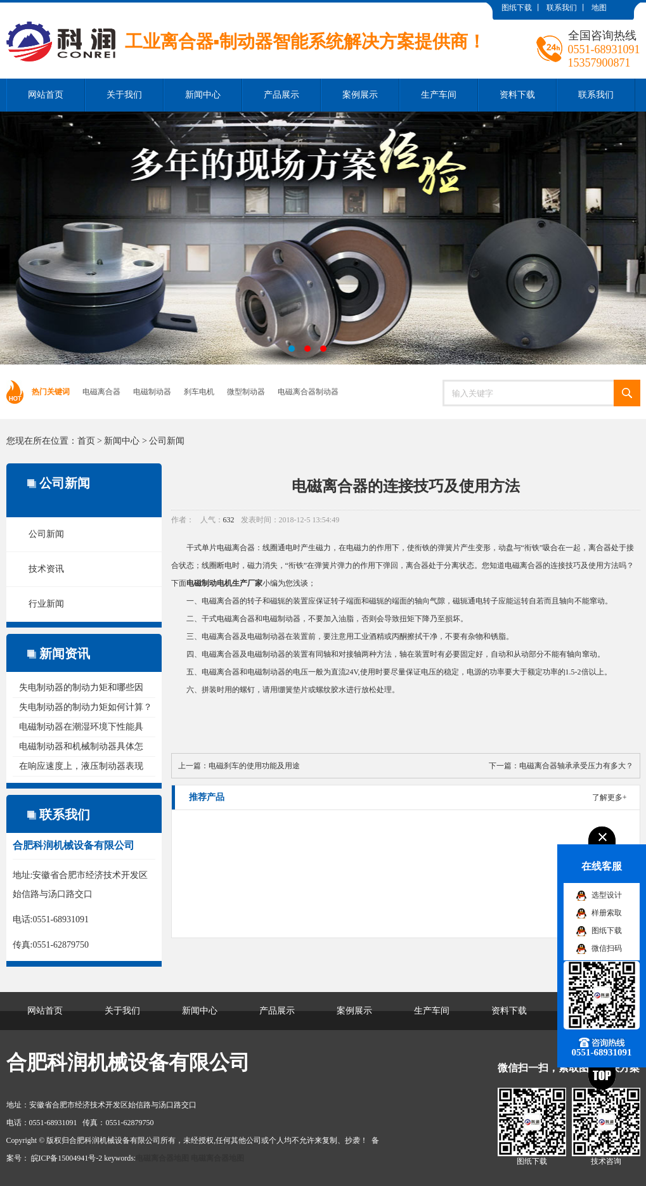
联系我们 (561, 7)
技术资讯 (46, 569)
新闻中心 (203, 95)
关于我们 (124, 95)
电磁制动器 (152, 391)
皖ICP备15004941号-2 (67, 1158)
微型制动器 (246, 391)
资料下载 (517, 95)
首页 (86, 441)
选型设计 (606, 895)
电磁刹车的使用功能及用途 (254, 765)
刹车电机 (199, 391)
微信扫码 (606, 948)
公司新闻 (166, 441)
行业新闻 (46, 604)
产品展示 (281, 95)
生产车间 (438, 95)
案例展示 (360, 95)
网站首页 (45, 95)
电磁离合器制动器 (308, 391)
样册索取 (606, 912)
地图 (599, 7)
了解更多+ (609, 797)
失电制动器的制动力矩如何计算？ (85, 707)
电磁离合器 (101, 391)
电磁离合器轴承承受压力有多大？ (576, 765)
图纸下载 (516, 7)
